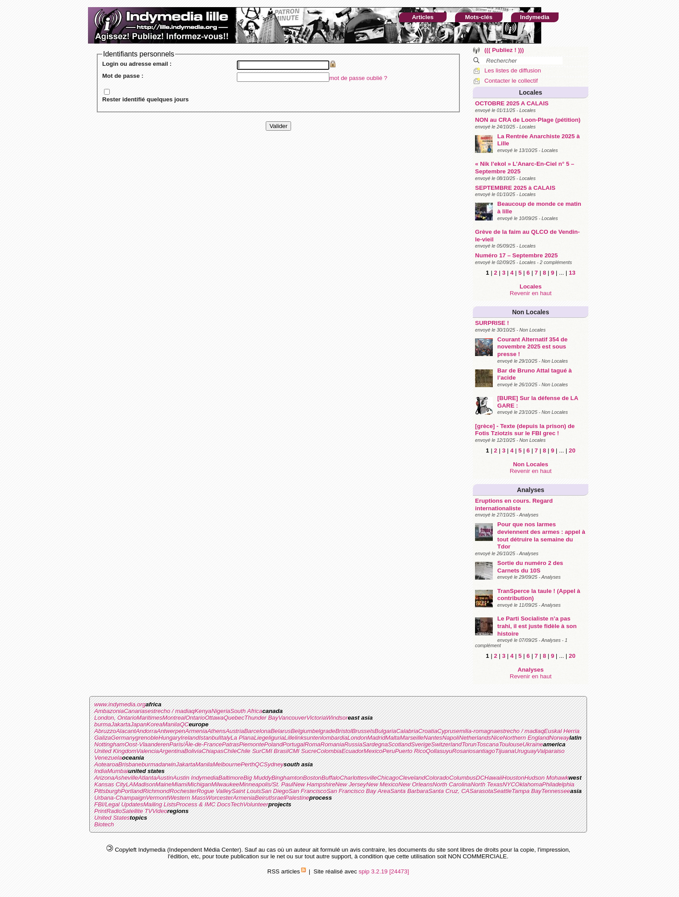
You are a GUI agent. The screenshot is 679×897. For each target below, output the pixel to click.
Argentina (171, 751)
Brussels (362, 731)
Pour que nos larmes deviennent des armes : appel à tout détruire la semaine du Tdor (541, 535)
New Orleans (416, 784)
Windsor (337, 717)
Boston (312, 777)
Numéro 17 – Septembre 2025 (516, 255)
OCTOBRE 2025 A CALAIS (511, 103)
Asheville (126, 777)
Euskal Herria (561, 731)
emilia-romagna (476, 731)
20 (572, 450)
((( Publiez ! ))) (504, 50)
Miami (180, 784)
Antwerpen (171, 731)
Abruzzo (105, 731)
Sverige (421, 744)
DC (480, 777)
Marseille (411, 737)
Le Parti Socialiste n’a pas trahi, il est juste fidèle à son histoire (537, 626)
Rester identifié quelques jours (145, 99)
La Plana (242, 737)
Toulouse (511, 744)
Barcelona (257, 731)
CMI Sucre (302, 751)
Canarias (136, 711)
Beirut (263, 797)
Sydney (274, 764)
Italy (225, 737)
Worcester (219, 797)
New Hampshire (314, 784)
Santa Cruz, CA (449, 791)
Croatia (427, 731)
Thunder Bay (261, 717)
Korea (155, 724)
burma (102, 724)
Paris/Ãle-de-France (195, 744)
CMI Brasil (274, 751)
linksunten (308, 737)
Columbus (462, 777)
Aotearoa (106, 764)
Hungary (169, 737)
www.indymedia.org (120, 704)
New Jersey (350, 784)
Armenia (196, 731)
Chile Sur (249, 751)
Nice (497, 737)
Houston (513, 777)
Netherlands (475, 737)
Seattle (502, 791)
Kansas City (110, 784)
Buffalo (330, 777)
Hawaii (493, 777)
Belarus (281, 731)
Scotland (399, 744)
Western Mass (187, 797)
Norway (559, 737)
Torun (469, 744)
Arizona (104, 777)
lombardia (334, 737)
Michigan (199, 784)
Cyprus (446, 731)
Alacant (126, 731)
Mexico (372, 751)
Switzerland (446, 744)
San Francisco (307, 791)
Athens (216, 731)
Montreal (173, 717)
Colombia (328, 751)
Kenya (203, 711)
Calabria (407, 731)
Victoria (316, 717)
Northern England (526, 737)
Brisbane (130, 764)
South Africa (246, 711)
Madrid (376, 737)
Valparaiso (550, 751)
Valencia (147, 751)
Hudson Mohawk (546, 777)
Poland (273, 744)
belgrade (324, 731)
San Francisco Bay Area (358, 791)
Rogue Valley (214, 791)
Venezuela (108, 757)
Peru (389, 751)
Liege (261, 737)
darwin (167, 764)
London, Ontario (115, 717)
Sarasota (481, 791)
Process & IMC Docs (203, 804)
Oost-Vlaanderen (146, 744)
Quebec (234, 717)
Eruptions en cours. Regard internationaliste (514, 504)
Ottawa (214, 717)
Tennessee (555, 791)
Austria (235, 731)
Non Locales (530, 312)
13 (572, 272)
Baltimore (230, 777)
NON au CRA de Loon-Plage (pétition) (527, 119)
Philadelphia (558, 784)
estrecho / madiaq (171, 711)
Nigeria (221, 711)
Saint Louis (246, 791)
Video (159, 811)
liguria (276, 737)
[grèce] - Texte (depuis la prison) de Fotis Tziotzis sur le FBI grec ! (525, 430)
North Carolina (452, 784)
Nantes (432, 737)
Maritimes (150, 717)
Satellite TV (137, 811)
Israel (277, 797)
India (100, 771)
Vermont (157, 797)
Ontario (195, 717)
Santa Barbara (409, 791)
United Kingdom (115, 751)
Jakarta (121, 724)
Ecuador (353, 751)
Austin (164, 777)
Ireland (190, 737)
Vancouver (292, 717)
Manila (171, 724)
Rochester (183, 791)
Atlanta (147, 777)
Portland (132, 791)
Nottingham (109, 744)
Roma (312, 744)
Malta (392, 737)
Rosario (462, 751)
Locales (530, 92)
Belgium (301, 731)
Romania (332, 744)
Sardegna (375, 744)
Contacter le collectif (511, 80)
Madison (144, 784)
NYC (509, 784)
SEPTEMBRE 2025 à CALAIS (515, 187)
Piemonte (251, 744)
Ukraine (533, 744)
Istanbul (209, 737)
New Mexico (382, 784)
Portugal (294, 744)
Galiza (102, 737)
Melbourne (227, 764)
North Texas (487, 784)
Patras (230, 744)
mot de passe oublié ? (358, 78)
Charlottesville (358, 777)
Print (100, 811)
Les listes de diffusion (512, 70)
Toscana (488, 744)
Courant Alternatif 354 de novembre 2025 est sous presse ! (532, 346)
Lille (289, 737)
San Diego (274, 791)
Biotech (104, 824)
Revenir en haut (530, 293)
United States (112, 817)
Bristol (343, 731)
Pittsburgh (107, 791)
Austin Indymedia (195, 777)
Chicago (388, 777)
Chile (230, 751)
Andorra (146, 731)
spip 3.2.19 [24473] (384, 871)
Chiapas (213, 751)
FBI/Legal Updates (118, 804)
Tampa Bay (526, 791)
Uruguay (526, 751)
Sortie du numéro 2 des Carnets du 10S (530, 567)
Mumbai (117, 771)
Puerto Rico (410, 751)
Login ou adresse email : (137, 63)
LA (129, 784)
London (357, 737)
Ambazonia (109, 711)
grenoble (147, 737)
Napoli (450, 737)
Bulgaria (385, 731)
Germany (123, 737)
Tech (237, 804)
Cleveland (412, 777)
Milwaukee (225, 784)
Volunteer (255, 804)
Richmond (156, 791)
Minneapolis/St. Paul (266, 784)
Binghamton (287, 777)
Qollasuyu (439, 751)
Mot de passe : (123, 75)
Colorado (437, 777)
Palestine (297, 797)
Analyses (530, 489)
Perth (248, 764)
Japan (139, 724)
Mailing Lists (159, 804)
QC (184, 724)
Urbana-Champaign (120, 797)
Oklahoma (528, 784)
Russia (353, 744)
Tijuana (505, 751)
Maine (164, 784)
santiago (484, 751)
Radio (114, 811)
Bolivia (193, 751)
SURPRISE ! (492, 323)
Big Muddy (258, 777)
